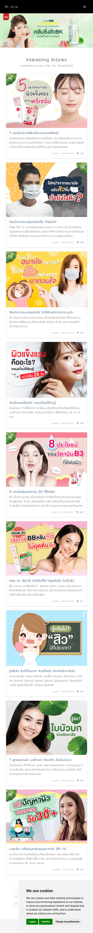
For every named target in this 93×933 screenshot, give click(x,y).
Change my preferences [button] (67, 921)
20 (16, 904)
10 (16, 897)
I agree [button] (32, 921)
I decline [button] (45, 921)
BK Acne (11, 6)
